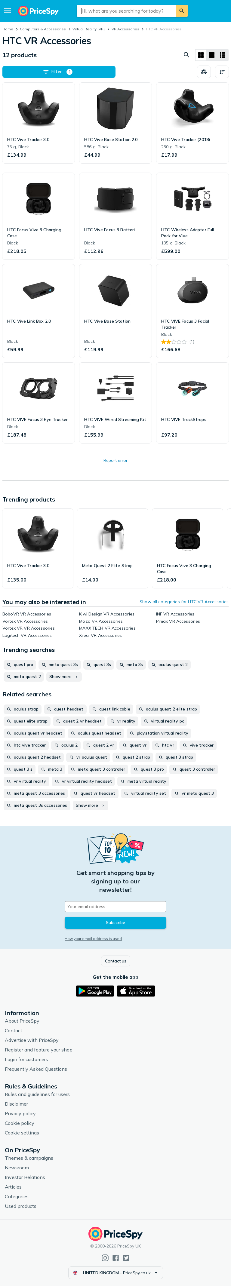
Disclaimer (16, 1104)
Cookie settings (22, 1133)
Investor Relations (25, 1177)
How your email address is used (93, 938)
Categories (17, 1196)
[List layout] (211, 55)
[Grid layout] (201, 55)
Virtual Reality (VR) (88, 29)
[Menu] (7, 11)
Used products (20, 1206)
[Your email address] (115, 906)
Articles (13, 1187)
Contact (13, 1030)
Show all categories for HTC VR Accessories (184, 601)
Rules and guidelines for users (37, 1094)
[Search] (182, 11)
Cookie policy (19, 1123)
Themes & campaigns (29, 1158)
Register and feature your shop (38, 1050)
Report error (115, 460)
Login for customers (26, 1059)
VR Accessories (125, 29)
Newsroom (17, 1168)
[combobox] (126, 11)
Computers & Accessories (43, 29)
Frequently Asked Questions (36, 1069)
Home (7, 29)
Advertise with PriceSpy (32, 1040)
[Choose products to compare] (204, 72)
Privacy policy (20, 1113)
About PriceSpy (22, 1021)
